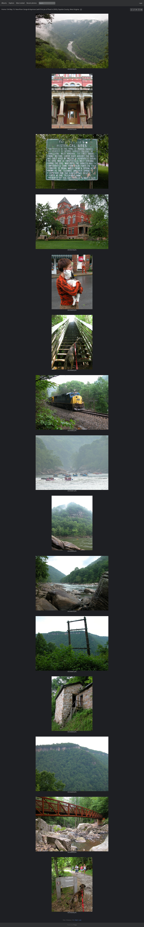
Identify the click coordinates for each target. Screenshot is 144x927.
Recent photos (32, 3)
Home (3, 9)
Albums (4, 3)
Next (76, 920)
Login (140, 3)
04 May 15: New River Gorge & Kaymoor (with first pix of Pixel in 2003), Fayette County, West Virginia (43, 9)
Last (80, 920)
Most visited (20, 3)
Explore (11, 3)
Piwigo (75, 925)
